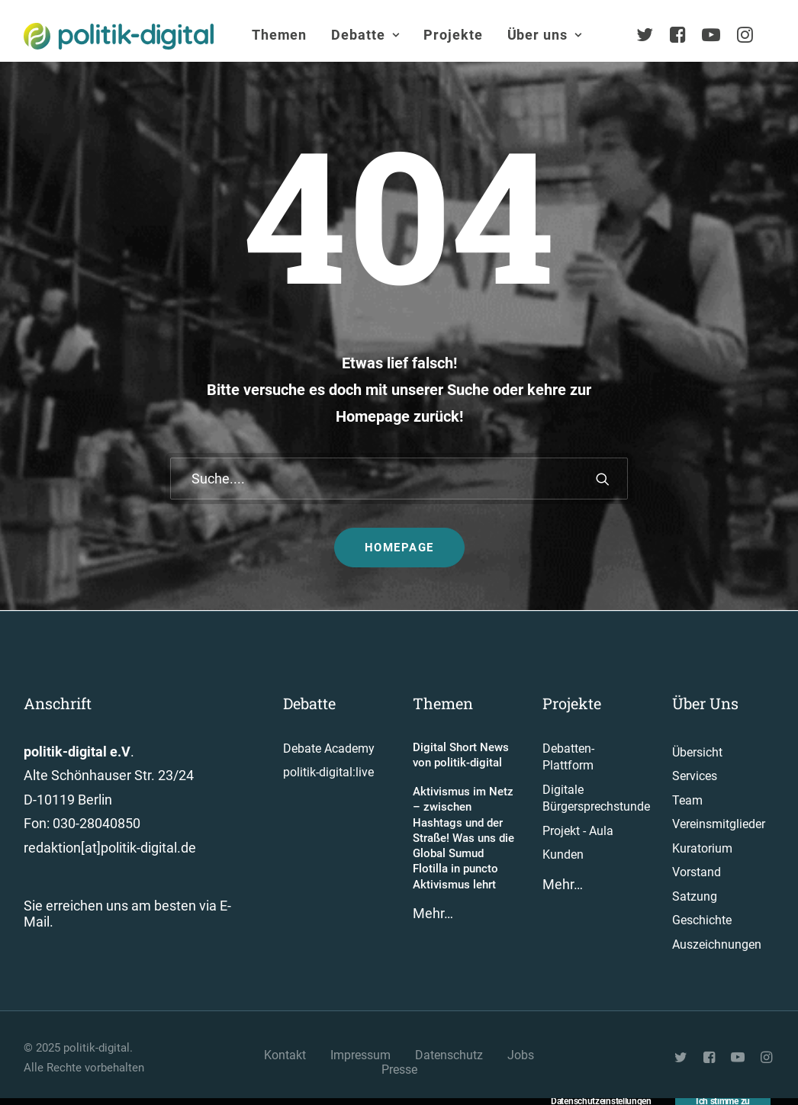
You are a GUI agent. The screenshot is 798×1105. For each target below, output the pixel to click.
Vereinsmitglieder (718, 824)
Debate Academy (329, 748)
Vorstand (696, 872)
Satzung (694, 896)
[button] (602, 478)
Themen (279, 35)
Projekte (452, 35)
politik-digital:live (328, 772)
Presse (399, 1069)
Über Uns (705, 703)
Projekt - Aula (577, 831)
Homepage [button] (399, 547)
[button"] (682, 1059)
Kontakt (285, 1055)
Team (687, 800)
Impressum (360, 1055)
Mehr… (433, 913)
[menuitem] (279, 35)
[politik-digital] (119, 36)
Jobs (520, 1055)
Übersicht (697, 752)
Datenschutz (449, 1055)
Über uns (544, 35)
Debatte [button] (365, 35)
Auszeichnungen (716, 944)
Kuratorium (702, 848)
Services (694, 776)
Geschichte (702, 920)
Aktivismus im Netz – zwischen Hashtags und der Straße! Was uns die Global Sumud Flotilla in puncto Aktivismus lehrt (463, 838)
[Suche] (399, 478)
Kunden (563, 854)
